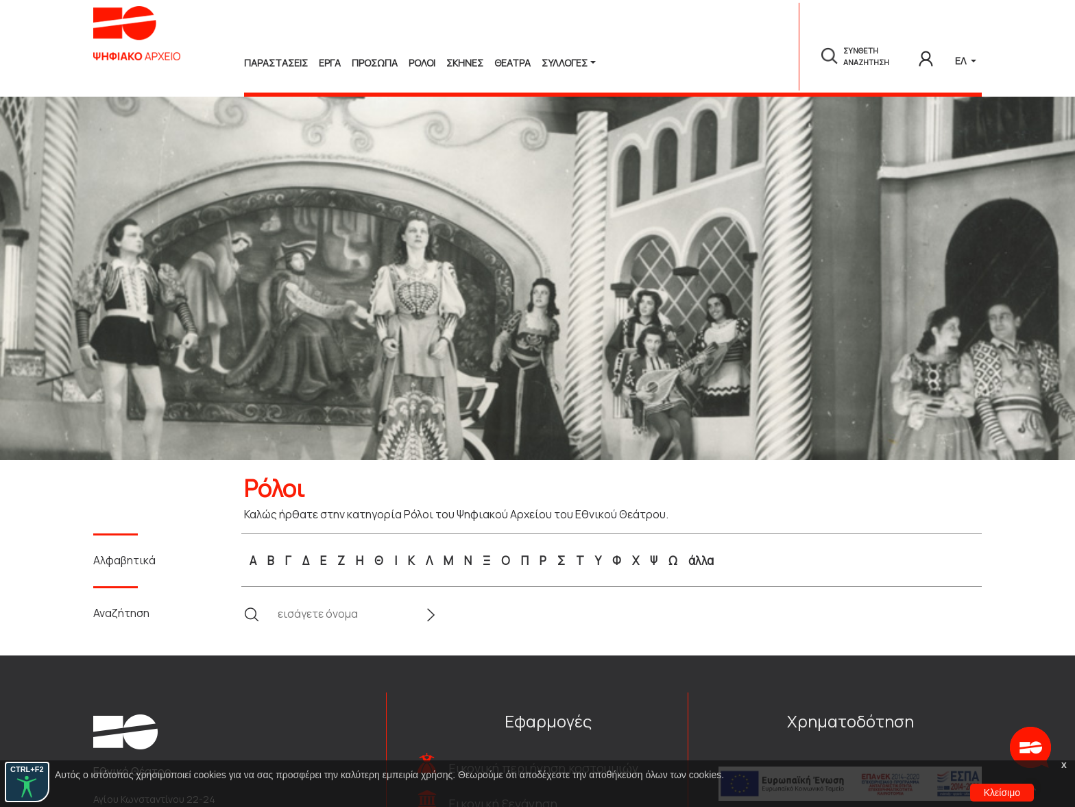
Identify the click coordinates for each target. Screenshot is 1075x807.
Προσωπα (375, 62)
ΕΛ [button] (961, 60)
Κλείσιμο (1002, 792)
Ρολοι (422, 62)
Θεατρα (512, 62)
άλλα (701, 560)
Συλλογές (565, 62)
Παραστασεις (276, 62)
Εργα (330, 62)
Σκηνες (464, 62)
